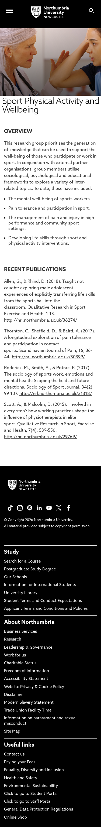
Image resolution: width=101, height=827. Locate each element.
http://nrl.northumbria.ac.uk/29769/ (40, 437)
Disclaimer (14, 695)
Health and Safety (20, 778)
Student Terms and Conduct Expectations (43, 601)
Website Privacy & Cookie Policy (34, 687)
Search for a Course (22, 562)
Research (12, 640)
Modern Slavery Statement (29, 703)
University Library (20, 593)
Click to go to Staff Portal (27, 802)
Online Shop (15, 818)
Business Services (20, 632)
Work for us (15, 656)
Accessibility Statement (26, 679)
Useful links (19, 745)
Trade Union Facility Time (27, 711)
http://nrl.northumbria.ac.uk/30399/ (48, 357)
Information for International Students (40, 585)
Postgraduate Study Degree (30, 569)
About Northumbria (29, 622)
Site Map (12, 732)
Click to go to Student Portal (31, 794)
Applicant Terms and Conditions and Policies (46, 609)
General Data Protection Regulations (38, 810)
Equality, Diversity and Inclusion (34, 770)
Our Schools (15, 577)
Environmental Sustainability (31, 786)
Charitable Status (20, 663)
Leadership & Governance (28, 648)
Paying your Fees (19, 762)
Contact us (14, 755)
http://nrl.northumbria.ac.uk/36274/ (40, 320)
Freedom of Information (26, 671)
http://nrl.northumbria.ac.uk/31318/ (55, 394)
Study (11, 552)
